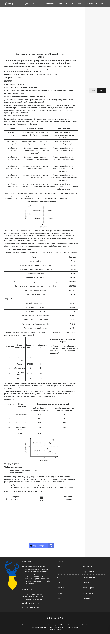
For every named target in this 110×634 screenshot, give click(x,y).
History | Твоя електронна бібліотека (54, 625)
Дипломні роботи (55, 629)
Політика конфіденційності (56, 627)
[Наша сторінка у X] (55, 618)
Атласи (59, 566)
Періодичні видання (89, 577)
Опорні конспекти (88, 572)
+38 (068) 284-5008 (32, 607)
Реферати (60, 593)
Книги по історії (87, 566)
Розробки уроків (88, 588)
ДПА (58, 577)
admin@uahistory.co (32, 603)
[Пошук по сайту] (102, 3)
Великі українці (87, 593)
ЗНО (58, 582)
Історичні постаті (88, 598)
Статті (59, 598)
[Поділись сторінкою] (96, 3)
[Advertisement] (41, 33)
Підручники (86, 582)
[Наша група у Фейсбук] (49, 618)
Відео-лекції (61, 588)
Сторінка (19, 497)
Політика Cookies (73, 627)
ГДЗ (58, 572)
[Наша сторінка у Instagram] (60, 618)
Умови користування (38, 627)
